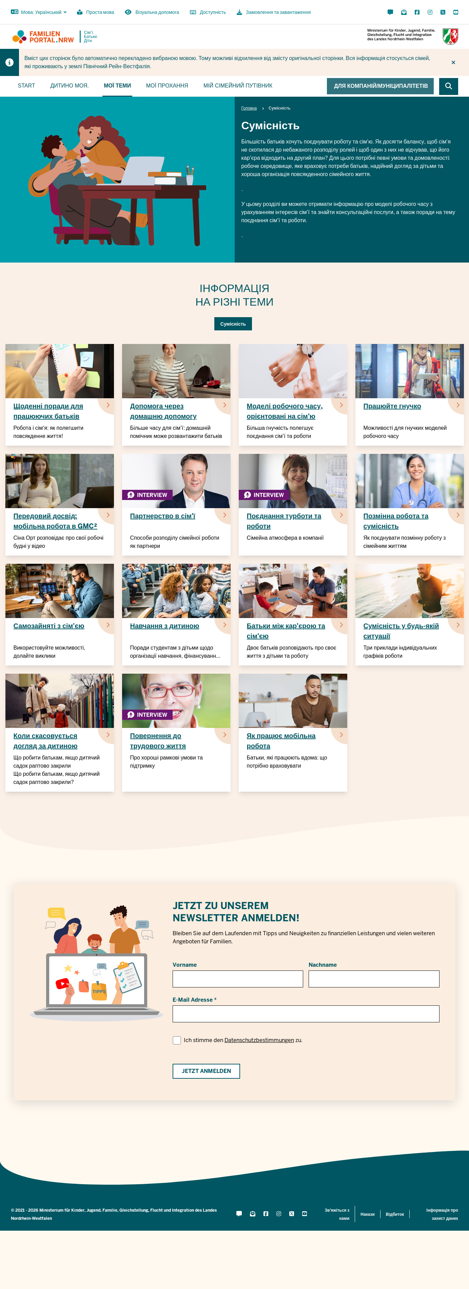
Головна (249, 108)
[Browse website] (448, 86)
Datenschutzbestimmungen (259, 1040)
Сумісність (233, 324)
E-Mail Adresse (193, 999)
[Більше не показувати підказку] (453, 62)
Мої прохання (167, 86)
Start (26, 86)
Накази (367, 1214)
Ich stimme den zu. (243, 1040)
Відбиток (395, 1214)
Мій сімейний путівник (237, 86)
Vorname (185, 964)
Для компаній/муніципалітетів (381, 86)
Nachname (323, 964)
